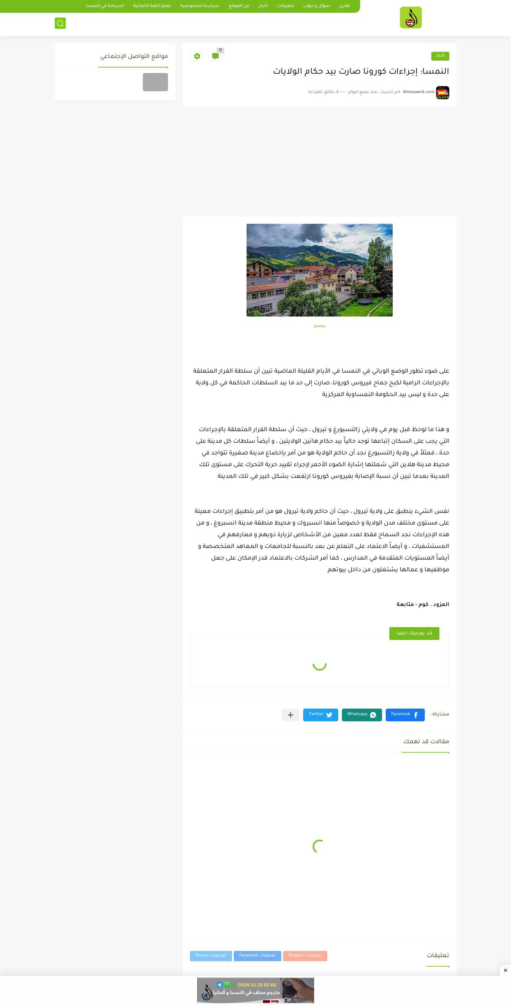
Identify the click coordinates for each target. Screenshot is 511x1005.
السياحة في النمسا (105, 6)
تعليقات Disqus (210, 956)
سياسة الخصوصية (199, 6)
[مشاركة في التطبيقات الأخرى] (291, 715)
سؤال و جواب (316, 6)
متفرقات (285, 6)
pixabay (319, 326)
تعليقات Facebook (257, 956)
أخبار (263, 6)
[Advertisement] (320, 162)
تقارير (344, 6)
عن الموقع (239, 6)
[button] (405, 715)
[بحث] (60, 24)
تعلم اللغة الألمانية (152, 6)
